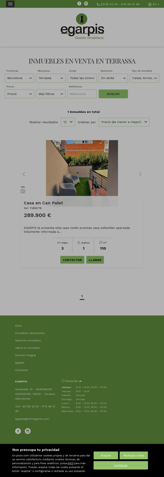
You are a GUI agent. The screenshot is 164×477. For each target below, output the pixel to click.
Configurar (121, 465)
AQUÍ (70, 463)
